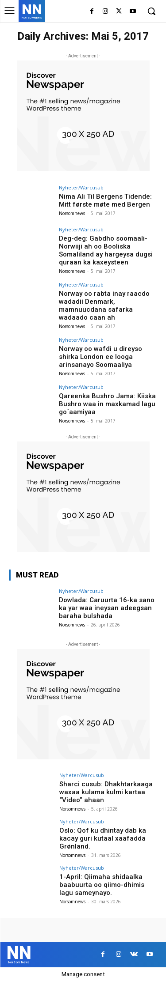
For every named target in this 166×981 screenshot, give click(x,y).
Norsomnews (72, 213)
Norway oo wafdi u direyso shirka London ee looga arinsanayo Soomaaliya (100, 357)
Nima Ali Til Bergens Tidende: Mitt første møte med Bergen (105, 200)
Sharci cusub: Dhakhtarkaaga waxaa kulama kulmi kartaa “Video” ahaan (106, 792)
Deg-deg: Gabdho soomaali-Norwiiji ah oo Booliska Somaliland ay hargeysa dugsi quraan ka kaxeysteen (106, 250)
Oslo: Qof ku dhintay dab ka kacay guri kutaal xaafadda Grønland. (102, 838)
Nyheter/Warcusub (81, 187)
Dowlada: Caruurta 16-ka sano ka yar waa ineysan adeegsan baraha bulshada (106, 608)
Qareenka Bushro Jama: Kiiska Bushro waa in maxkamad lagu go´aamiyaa (107, 404)
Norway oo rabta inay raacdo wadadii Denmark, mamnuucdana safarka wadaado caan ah (104, 305)
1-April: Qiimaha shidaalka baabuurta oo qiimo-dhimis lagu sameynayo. (101, 885)
